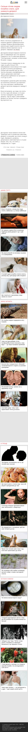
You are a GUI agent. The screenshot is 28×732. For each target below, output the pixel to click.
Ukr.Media (16, 49)
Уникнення (18, 149)
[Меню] (25, 2)
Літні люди (6, 147)
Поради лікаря (20, 147)
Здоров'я (11, 13)
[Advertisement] (14, 116)
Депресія (13, 147)
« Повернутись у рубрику (8, 154)
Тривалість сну (10, 149)
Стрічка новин (20, 154)
